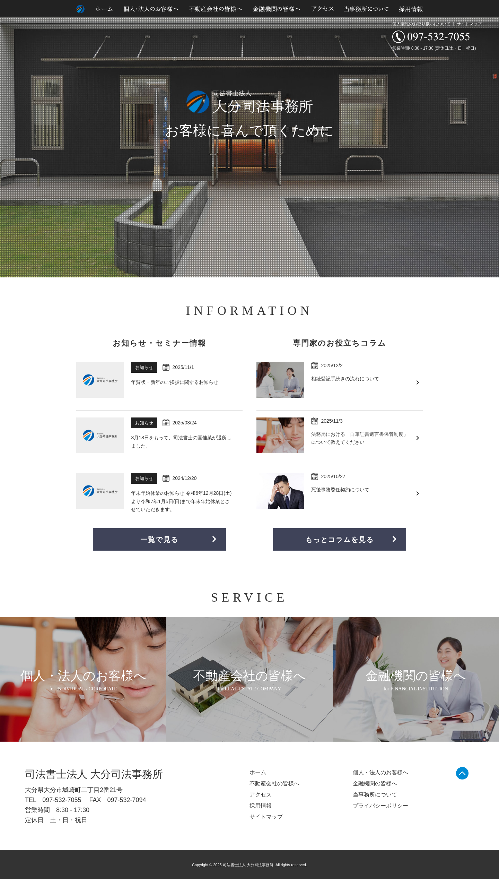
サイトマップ (469, 23)
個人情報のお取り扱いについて (421, 23)
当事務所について (375, 795)
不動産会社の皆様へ (274, 783)
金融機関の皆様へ (375, 783)
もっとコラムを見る (351, 539)
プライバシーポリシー (380, 806)
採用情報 (261, 806)
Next (490, 138)
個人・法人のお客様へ (380, 772)
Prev (9, 138)
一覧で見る (178, 539)
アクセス (261, 795)
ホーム (258, 772)
